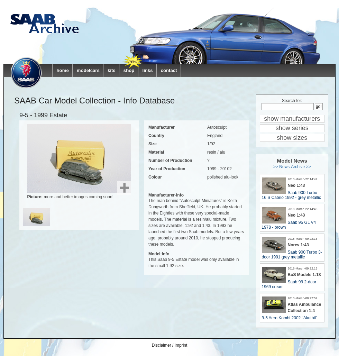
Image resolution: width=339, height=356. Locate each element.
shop (129, 70)
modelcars (88, 70)
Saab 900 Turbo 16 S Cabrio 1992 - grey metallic (291, 195)
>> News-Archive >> (292, 166)
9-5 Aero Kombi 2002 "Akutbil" (290, 318)
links (147, 70)
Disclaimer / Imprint (169, 345)
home (63, 70)
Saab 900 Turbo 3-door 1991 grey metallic (292, 254)
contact (169, 70)
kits (112, 70)
